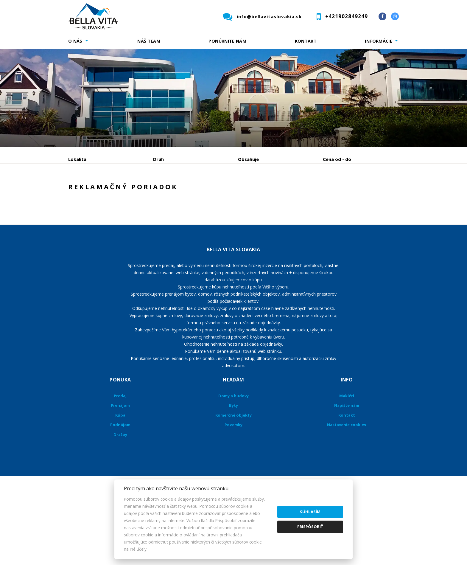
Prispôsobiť (310, 526)
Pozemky (233, 470)
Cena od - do (337, 159)
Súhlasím (310, 511)
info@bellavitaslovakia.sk (269, 16)
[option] (233, 98)
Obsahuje (248, 159)
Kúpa (158, 190)
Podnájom (193, 190)
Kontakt (306, 41)
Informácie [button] (378, 41)
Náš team (148, 41)
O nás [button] (75, 41)
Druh (158, 159)
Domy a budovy (233, 441)
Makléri (346, 441)
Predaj (86, 190)
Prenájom (123, 190)
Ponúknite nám (227, 41)
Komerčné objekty (233, 460)
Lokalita (77, 159)
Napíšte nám (346, 450)
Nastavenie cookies (346, 470)
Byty (233, 450)
